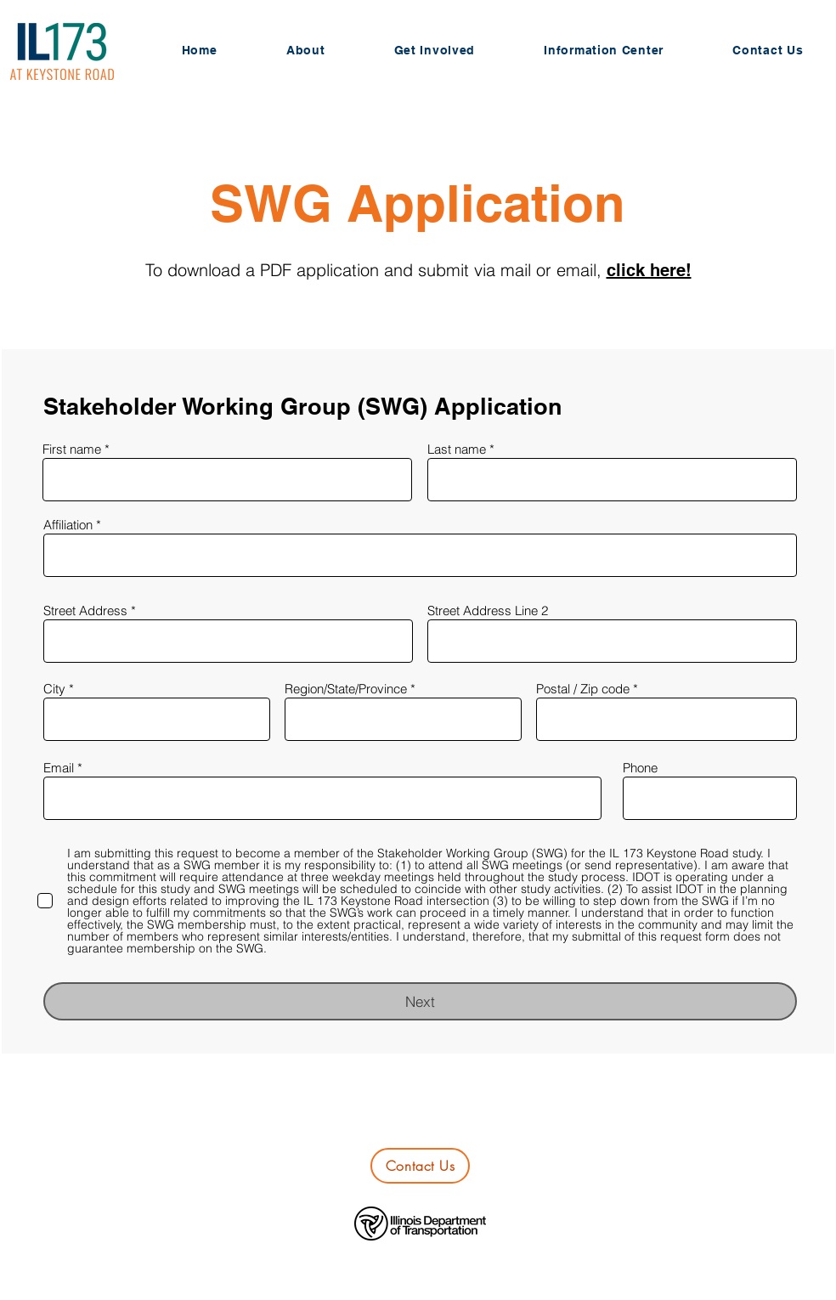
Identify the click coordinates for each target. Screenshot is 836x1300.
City (54, 688)
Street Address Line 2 (487, 610)
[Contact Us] (420, 1166)
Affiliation (68, 524)
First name (71, 449)
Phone (640, 767)
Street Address (85, 610)
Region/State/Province (346, 688)
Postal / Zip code (583, 688)
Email (58, 767)
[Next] (420, 1001)
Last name (456, 449)
